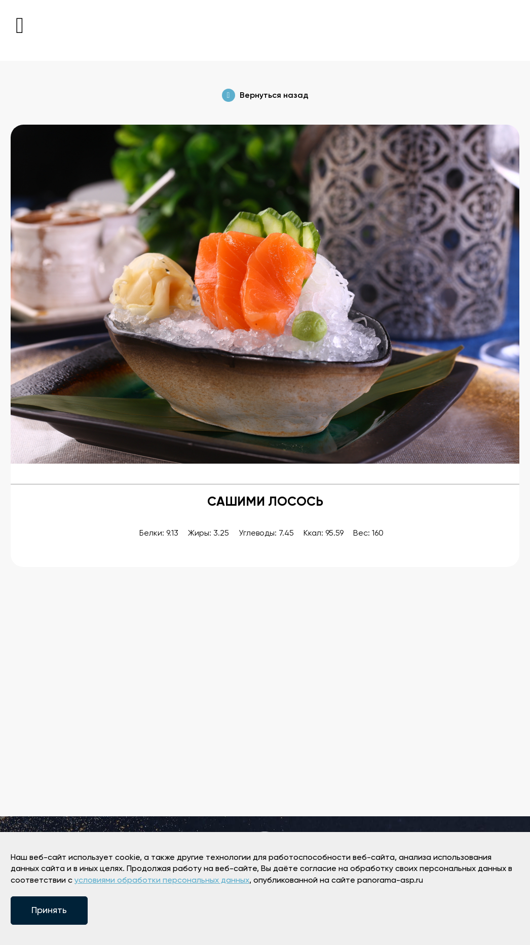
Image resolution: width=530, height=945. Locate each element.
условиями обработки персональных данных (161, 881)
